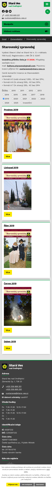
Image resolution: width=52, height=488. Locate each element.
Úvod (4, 39)
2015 (16, 95)
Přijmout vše (13, 484)
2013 (40, 90)
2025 (16, 103)
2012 (31, 90)
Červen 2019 (10, 283)
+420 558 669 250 (14, 389)
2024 (7, 103)
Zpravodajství (16, 39)
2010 (14, 90)
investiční (27, 103)
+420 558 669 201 (12, 15)
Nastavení (40, 484)
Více (8, 156)
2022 (34, 99)
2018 (42, 95)
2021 (25, 99)
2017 (33, 95)
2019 (7, 99)
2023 (43, 99)
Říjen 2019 (9, 225)
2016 (24, 95)
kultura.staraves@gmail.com (21, 66)
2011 (22, 90)
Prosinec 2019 (11, 109)
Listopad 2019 (11, 167)
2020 (16, 99)
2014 (7, 95)
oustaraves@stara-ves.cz (15, 18)
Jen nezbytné (27, 484)
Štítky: (5, 90)
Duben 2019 (10, 341)
